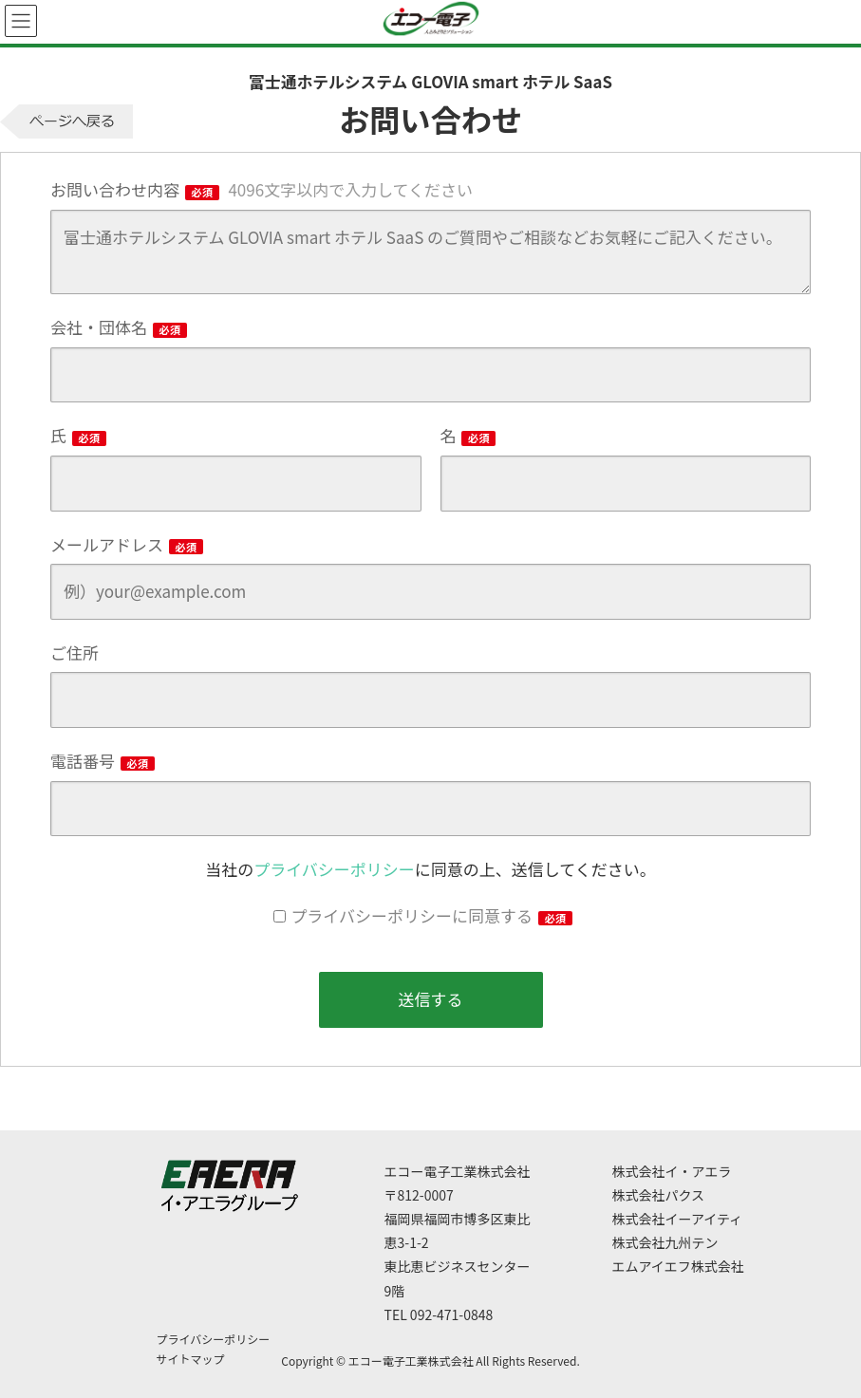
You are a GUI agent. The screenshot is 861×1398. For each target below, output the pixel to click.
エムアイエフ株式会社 (678, 1266)
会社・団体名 (118, 327)
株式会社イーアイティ (677, 1218)
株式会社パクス (658, 1194)
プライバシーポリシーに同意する (431, 915)
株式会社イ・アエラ (672, 1171)
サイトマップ (191, 1359)
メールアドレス (126, 544)
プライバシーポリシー (334, 869)
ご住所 (74, 652)
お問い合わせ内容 (261, 189)
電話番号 (102, 761)
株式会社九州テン (665, 1242)
